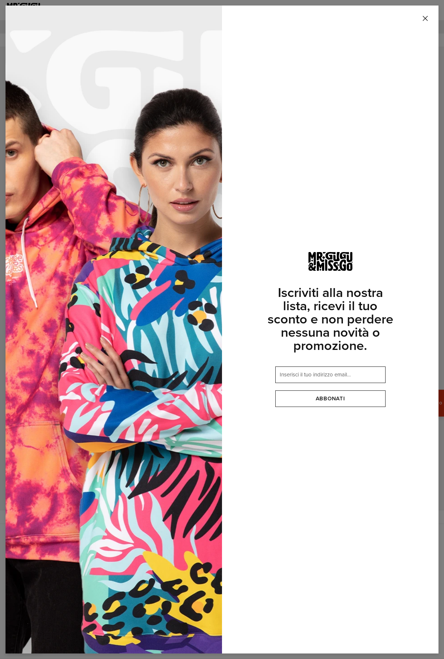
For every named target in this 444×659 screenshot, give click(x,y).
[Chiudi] (425, 19)
